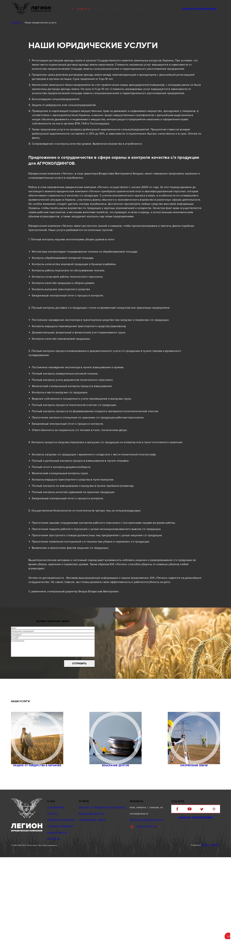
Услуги (82, 8)
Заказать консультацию (199, 8)
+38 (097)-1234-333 (141, 900)
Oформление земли (190, 837)
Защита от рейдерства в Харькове (41, 837)
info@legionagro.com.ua (140, 894)
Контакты (53, 913)
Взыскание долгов (115, 837)
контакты (160, 8)
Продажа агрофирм (107, 8)
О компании (55, 881)
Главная (16, 22)
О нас (66, 8)
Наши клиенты (137, 8)
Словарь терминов (59, 900)
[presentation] (36, 723)
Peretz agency (213, 927)
